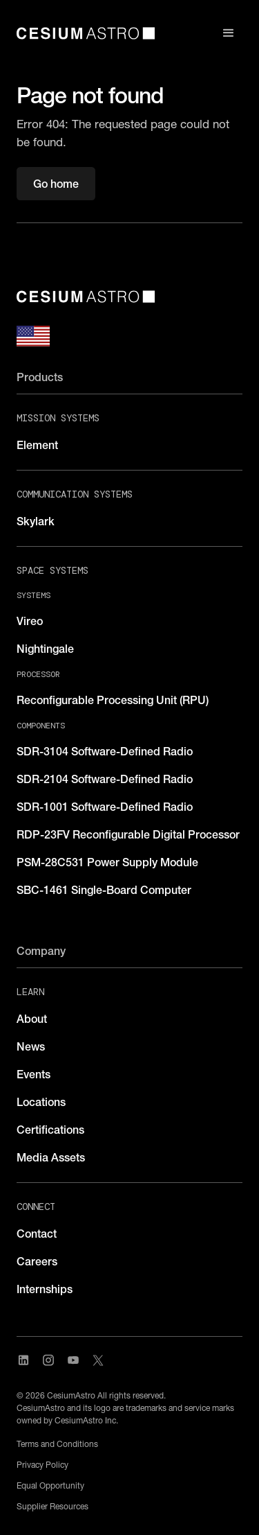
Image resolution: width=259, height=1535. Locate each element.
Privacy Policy (42, 1464)
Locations (41, 1102)
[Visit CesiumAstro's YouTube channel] (73, 1360)
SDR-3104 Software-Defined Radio (105, 751)
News (31, 1046)
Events (33, 1074)
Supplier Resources (52, 1506)
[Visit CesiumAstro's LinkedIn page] (23, 1360)
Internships (45, 1289)
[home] (86, 33)
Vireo (30, 621)
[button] (228, 33)
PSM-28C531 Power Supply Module (107, 862)
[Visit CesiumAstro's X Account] (98, 1360)
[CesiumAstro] (86, 297)
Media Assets (51, 1157)
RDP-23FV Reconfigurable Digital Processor (128, 834)
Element (37, 445)
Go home (56, 184)
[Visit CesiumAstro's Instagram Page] (48, 1360)
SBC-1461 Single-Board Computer (104, 890)
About (32, 1019)
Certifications (50, 1130)
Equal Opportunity (50, 1485)
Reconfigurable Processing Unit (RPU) (113, 700)
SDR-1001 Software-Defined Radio (105, 807)
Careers (37, 1261)
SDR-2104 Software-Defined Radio (105, 779)
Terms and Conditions (57, 1444)
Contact (37, 1233)
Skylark (36, 521)
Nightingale (45, 649)
